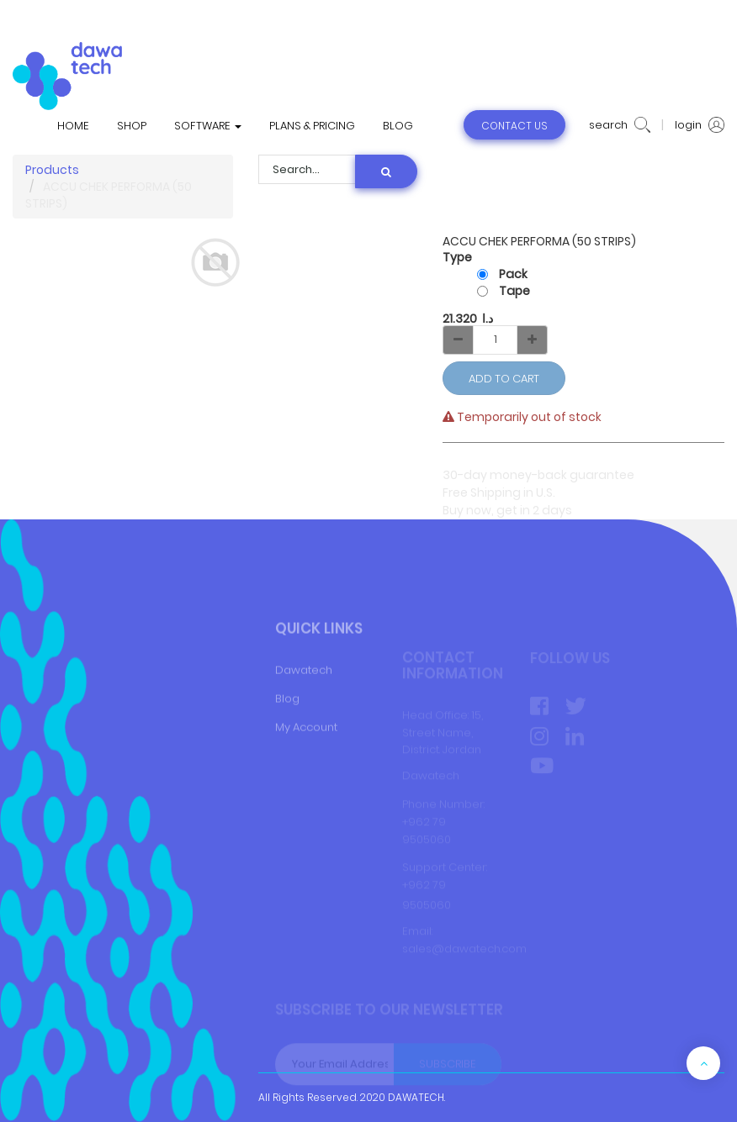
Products (52, 169)
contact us (514, 126)
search (619, 125)
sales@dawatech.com (464, 949)
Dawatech (303, 697)
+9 (409, 885)
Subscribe (447, 1064)
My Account (306, 753)
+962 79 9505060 (426, 831)
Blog (287, 725)
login (699, 125)
